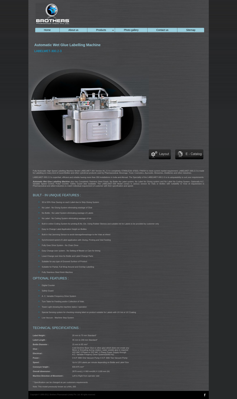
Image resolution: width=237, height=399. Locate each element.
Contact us (162, 30)
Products (101, 30)
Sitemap (190, 30)
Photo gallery (131, 30)
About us (73, 30)
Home (47, 30)
